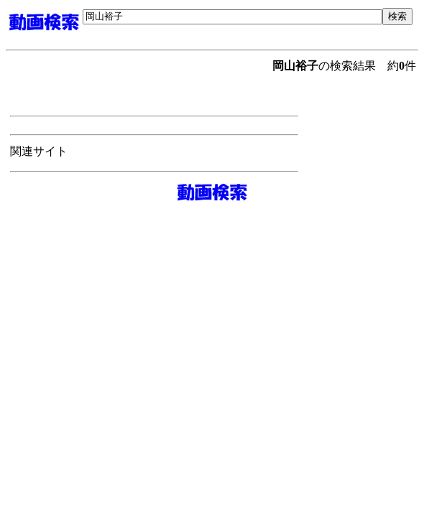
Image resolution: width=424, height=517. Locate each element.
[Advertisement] (251, 30)
